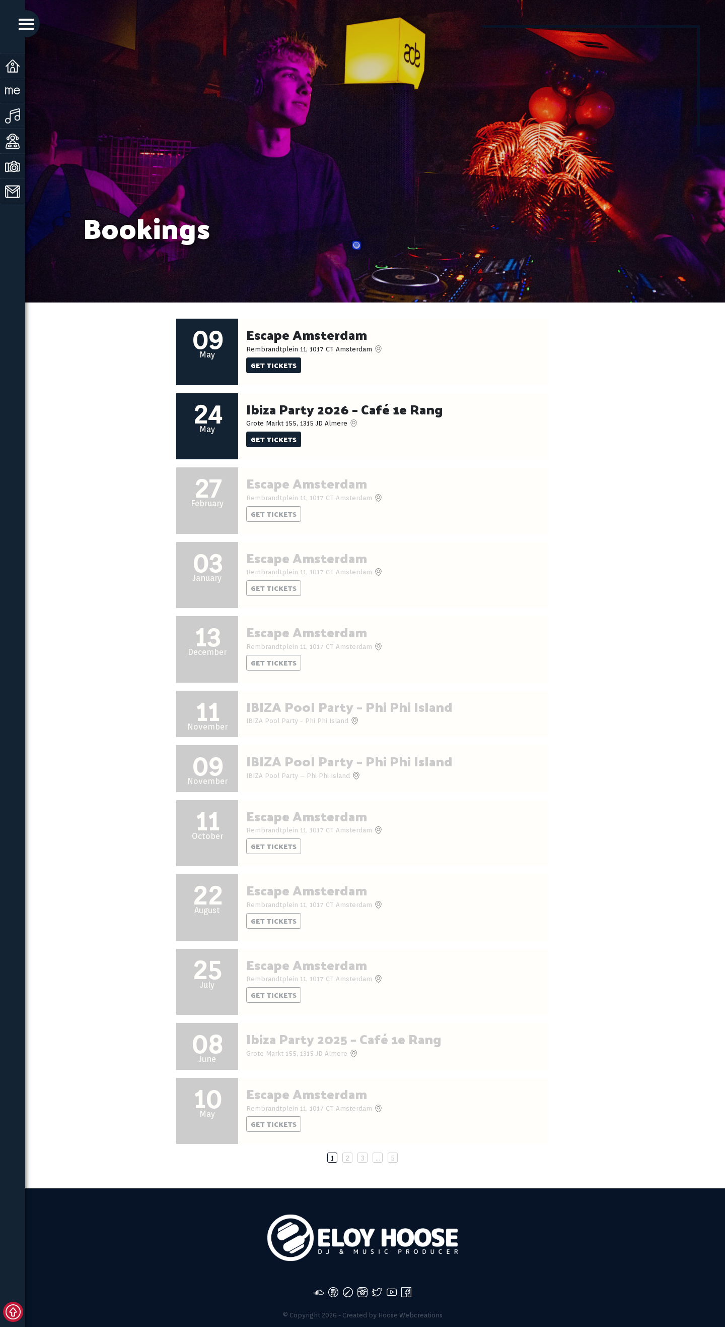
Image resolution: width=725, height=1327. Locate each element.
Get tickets (274, 365)
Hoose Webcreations (410, 1315)
